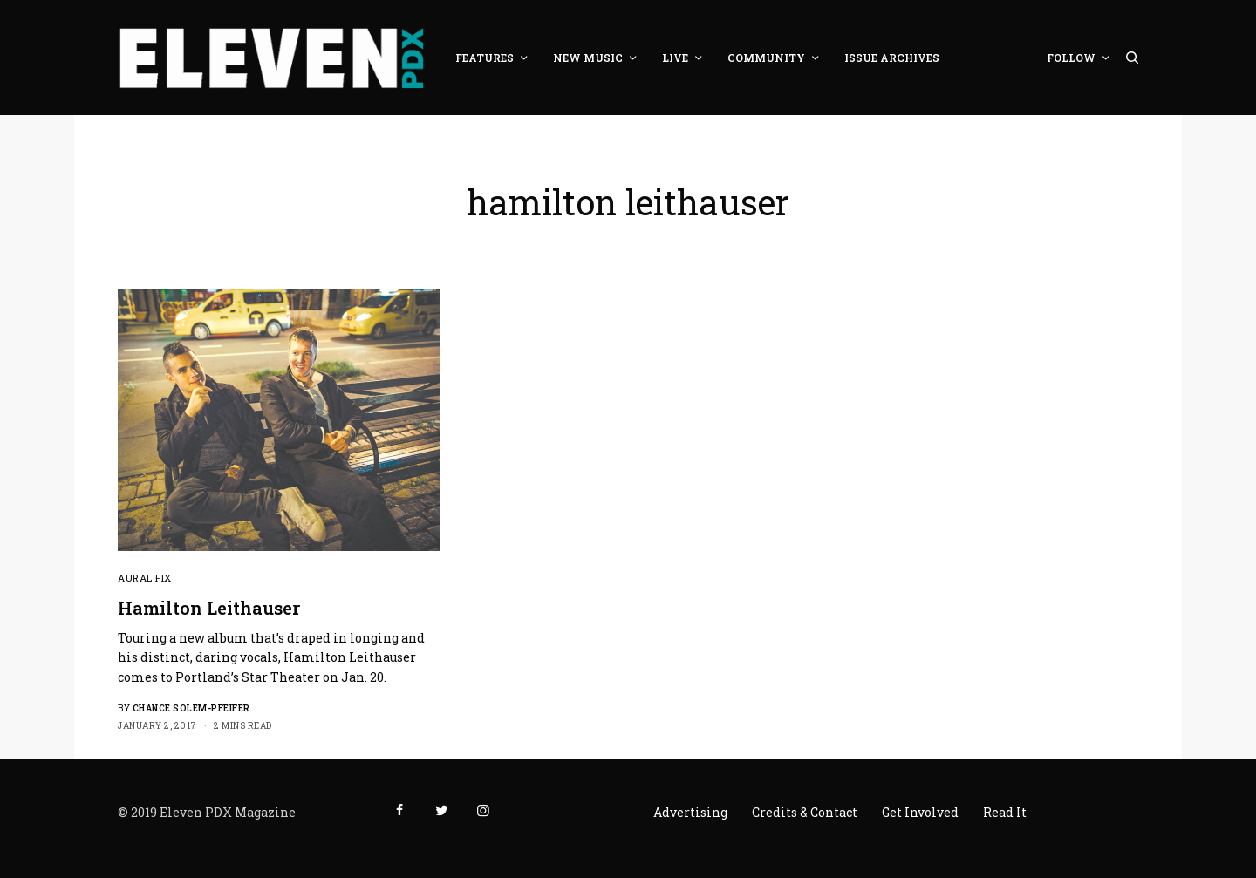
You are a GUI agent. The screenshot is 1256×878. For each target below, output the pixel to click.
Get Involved (920, 812)
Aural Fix (145, 577)
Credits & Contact (804, 812)
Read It (1005, 812)
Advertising (690, 812)
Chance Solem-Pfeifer (191, 708)
